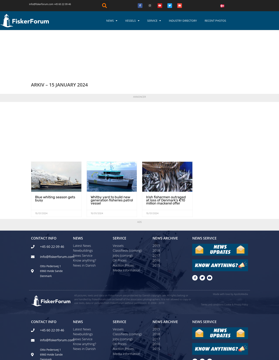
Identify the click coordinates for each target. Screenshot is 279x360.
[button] (104, 5)
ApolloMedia (241, 254)
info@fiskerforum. (39, 4)
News (111, 20)
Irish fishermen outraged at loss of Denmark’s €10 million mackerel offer (167, 158)
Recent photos (215, 20)
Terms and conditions (212, 264)
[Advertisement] (139, 90)
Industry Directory (183, 20)
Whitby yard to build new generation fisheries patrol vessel (110, 158)
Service (154, 20)
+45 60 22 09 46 (62, 4)
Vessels (132, 20)
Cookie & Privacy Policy (236, 264)
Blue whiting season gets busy (53, 157)
